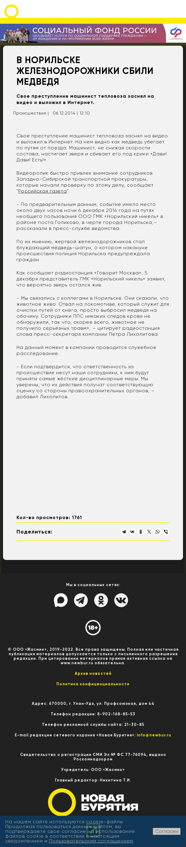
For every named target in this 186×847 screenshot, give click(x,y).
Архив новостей (93, 673)
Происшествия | (31, 113)
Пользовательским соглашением (91, 841)
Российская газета (42, 191)
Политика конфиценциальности (93, 684)
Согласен (166, 831)
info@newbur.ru (154, 735)
